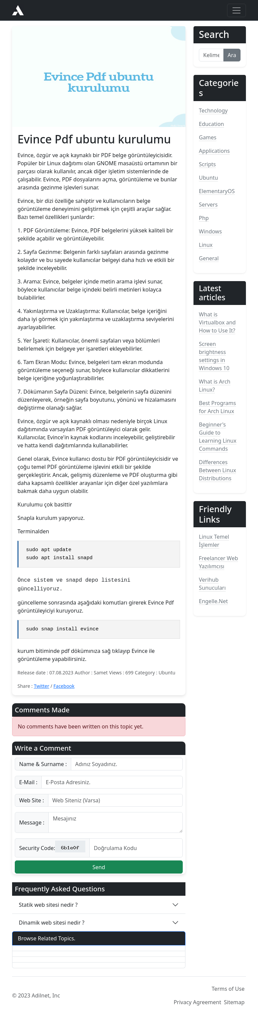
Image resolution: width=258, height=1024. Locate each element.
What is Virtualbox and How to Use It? (217, 322)
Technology (213, 110)
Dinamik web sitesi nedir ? (51, 924)
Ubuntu (208, 177)
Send (98, 869)
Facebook (64, 687)
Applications (214, 150)
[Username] (127, 765)
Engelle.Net (213, 601)
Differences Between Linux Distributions (217, 470)
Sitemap (234, 1004)
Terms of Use (228, 990)
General (209, 258)
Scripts (207, 164)
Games (207, 137)
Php (204, 218)
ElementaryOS (217, 191)
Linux (206, 245)
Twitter (41, 687)
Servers (208, 204)
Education (211, 124)
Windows (210, 231)
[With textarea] (115, 824)
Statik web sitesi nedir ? (48, 906)
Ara (232, 55)
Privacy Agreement (197, 1004)
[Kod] (136, 849)
